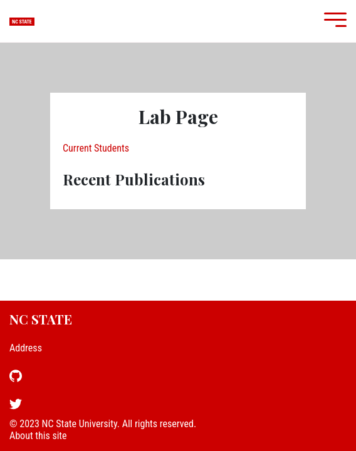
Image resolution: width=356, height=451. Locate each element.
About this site (38, 436)
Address (25, 348)
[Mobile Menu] (332, 21)
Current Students (96, 148)
